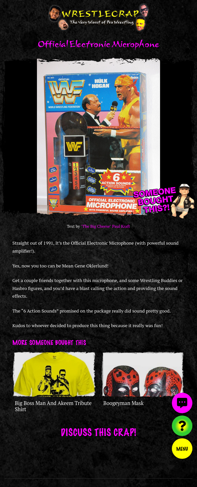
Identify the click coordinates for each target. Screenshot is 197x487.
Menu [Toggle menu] (182, 448)
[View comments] (182, 403)
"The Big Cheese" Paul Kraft (105, 226)
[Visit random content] (182, 426)
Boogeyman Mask (123, 403)
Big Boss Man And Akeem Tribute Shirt (53, 406)
